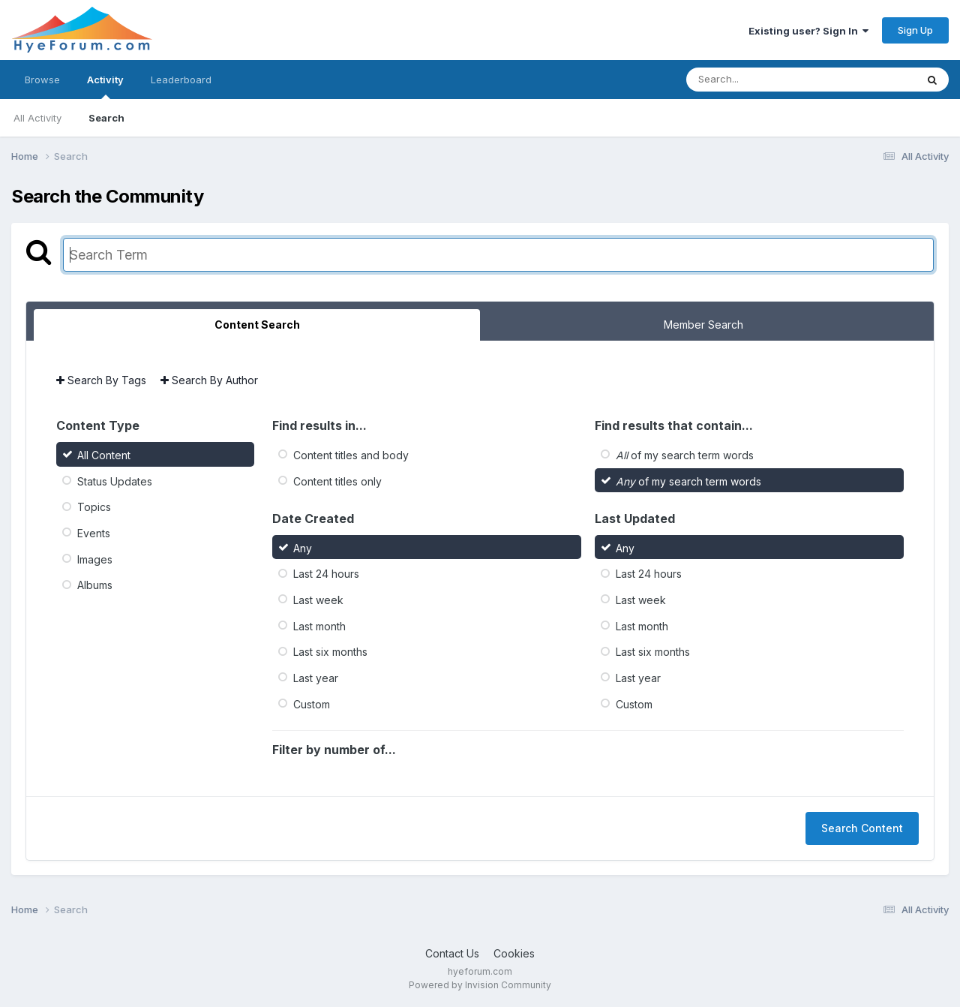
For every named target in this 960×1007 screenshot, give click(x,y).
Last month (319, 625)
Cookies (514, 953)
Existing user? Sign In (808, 31)
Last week (318, 600)
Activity (105, 86)
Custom (311, 703)
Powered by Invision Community (480, 984)
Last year (315, 678)
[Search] (760, 80)
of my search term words (685, 455)
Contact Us (452, 953)
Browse (42, 80)
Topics (94, 506)
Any (302, 547)
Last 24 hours (326, 573)
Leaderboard (181, 80)
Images (94, 558)
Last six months (330, 651)
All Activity (38, 118)
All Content (103, 455)
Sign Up (915, 30)
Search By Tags (101, 380)
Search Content (862, 828)
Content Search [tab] (257, 324)
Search (106, 118)
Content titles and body (351, 455)
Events (93, 533)
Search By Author (209, 380)
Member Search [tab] (703, 324)
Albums (94, 585)
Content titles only (337, 480)
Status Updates (114, 480)
